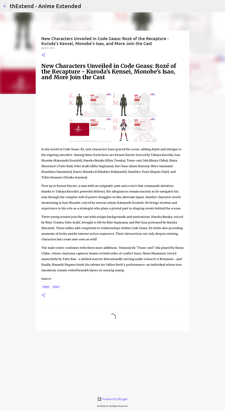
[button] (43, 55)
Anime (46, 287)
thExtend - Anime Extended (45, 6)
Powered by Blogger (112, 399)
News (56, 287)
